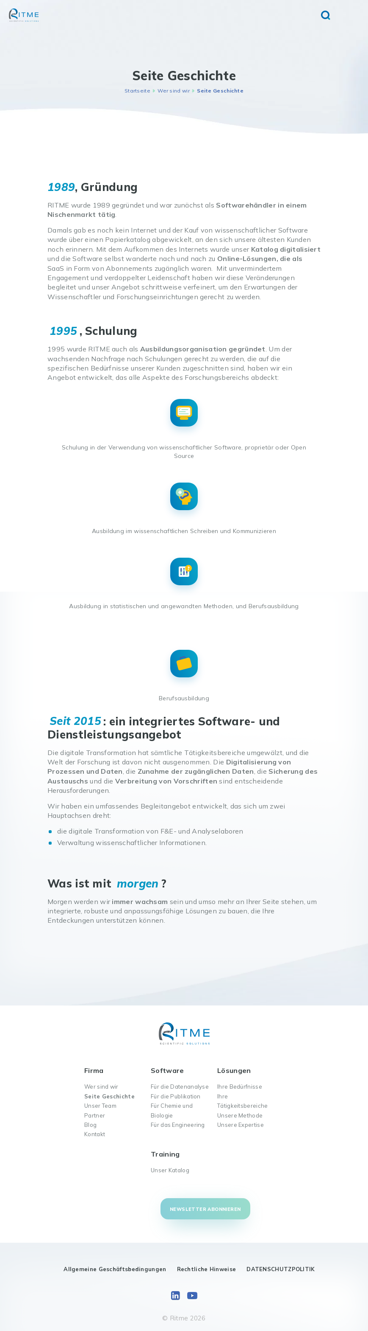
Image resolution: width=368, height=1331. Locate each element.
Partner (94, 1115)
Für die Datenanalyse (180, 1086)
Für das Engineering (178, 1124)
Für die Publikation (176, 1096)
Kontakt (94, 1134)
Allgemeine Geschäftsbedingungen (115, 1269)
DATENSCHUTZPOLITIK (280, 1269)
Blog (90, 1124)
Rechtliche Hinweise (206, 1269)
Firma (94, 1070)
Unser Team (100, 1105)
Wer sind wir (174, 90)
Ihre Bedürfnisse (239, 1086)
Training (165, 1154)
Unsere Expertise (240, 1124)
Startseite (137, 90)
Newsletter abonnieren (205, 1209)
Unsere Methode (240, 1115)
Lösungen (234, 1070)
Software (167, 1070)
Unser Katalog (170, 1170)
